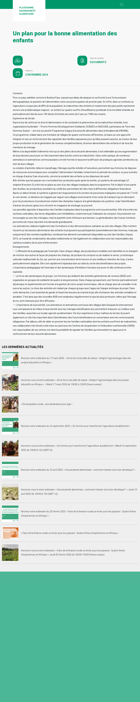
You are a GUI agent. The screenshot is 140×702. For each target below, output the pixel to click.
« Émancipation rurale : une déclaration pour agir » (46, 404)
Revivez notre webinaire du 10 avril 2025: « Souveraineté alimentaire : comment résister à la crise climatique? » (78, 469)
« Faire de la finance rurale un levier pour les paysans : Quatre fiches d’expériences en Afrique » (70, 533)
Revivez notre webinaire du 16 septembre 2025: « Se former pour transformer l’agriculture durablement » (75, 426)
